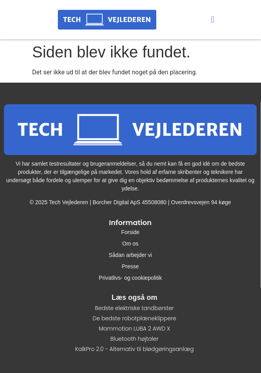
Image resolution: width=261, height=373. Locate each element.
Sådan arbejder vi (130, 255)
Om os (130, 243)
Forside (130, 232)
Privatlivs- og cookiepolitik (130, 278)
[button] (213, 19)
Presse (130, 266)
